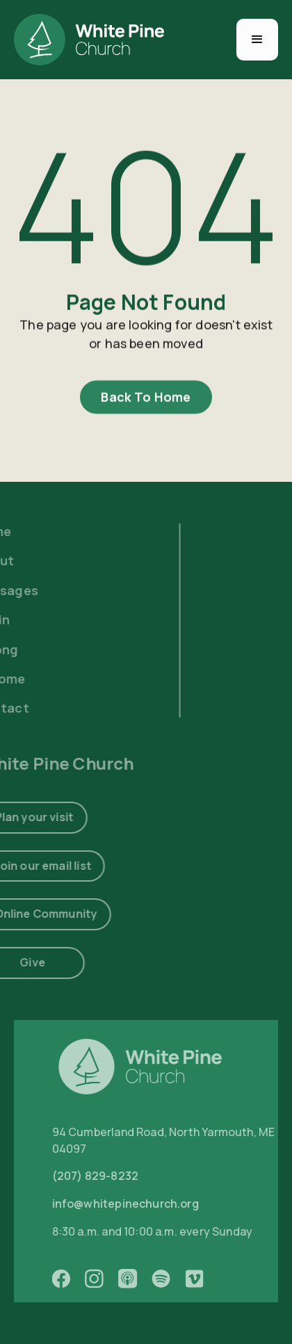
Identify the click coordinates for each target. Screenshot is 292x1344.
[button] (257, 39)
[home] (89, 39)
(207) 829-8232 (110, 1176)
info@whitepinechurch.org (140, 1204)
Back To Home (145, 398)
